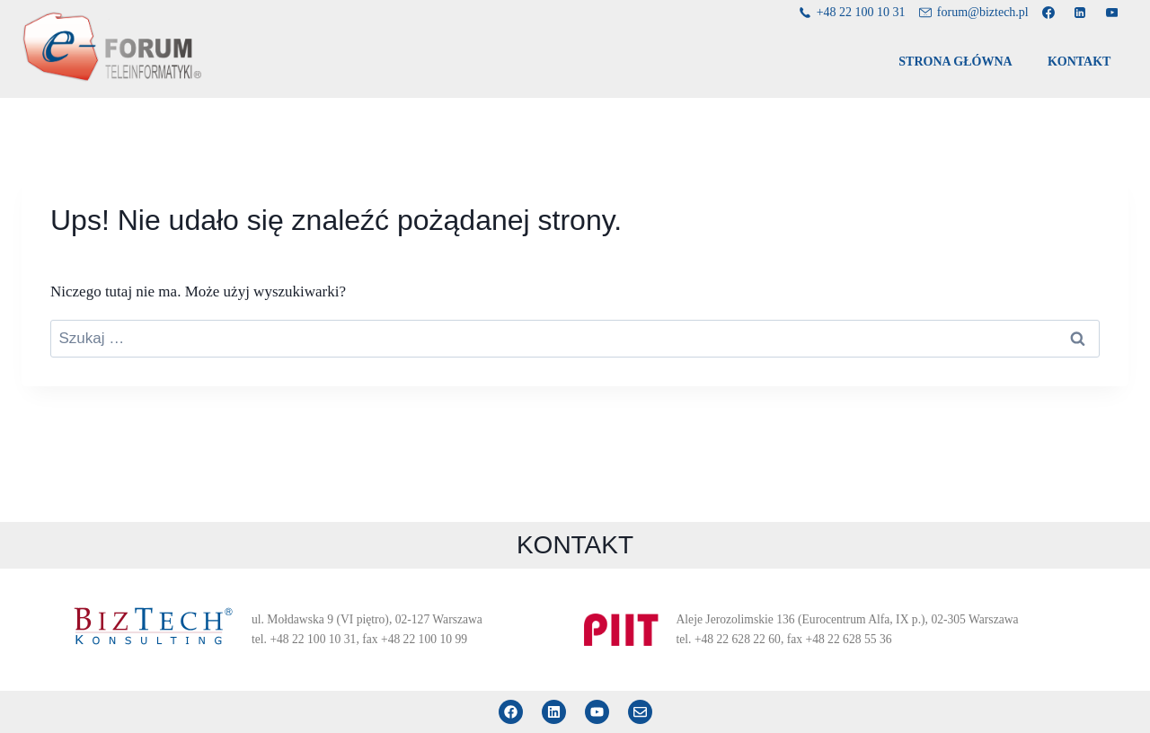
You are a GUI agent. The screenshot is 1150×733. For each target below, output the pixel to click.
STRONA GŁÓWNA (955, 61)
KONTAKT (1079, 61)
